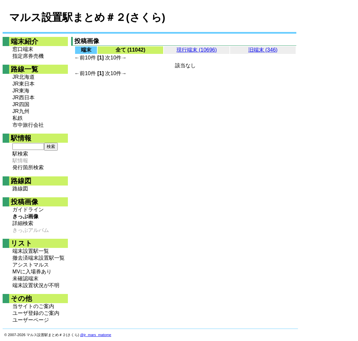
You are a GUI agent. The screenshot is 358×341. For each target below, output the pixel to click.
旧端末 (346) (263, 50)
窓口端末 (22, 49)
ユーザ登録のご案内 (35, 313)
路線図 (20, 188)
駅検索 (20, 153)
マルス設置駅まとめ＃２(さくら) (87, 17)
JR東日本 (23, 84)
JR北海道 (23, 77)
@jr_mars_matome (95, 335)
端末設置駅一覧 (30, 251)
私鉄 (17, 118)
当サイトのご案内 (33, 306)
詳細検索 (22, 223)
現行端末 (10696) (197, 50)
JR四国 (20, 104)
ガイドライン (28, 209)
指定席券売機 (28, 56)
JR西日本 (23, 97)
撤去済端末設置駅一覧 (38, 258)
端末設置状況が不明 (35, 285)
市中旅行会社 (28, 125)
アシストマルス (30, 265)
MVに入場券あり (32, 271)
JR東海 (20, 90)
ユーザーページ (30, 320)
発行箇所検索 (28, 167)
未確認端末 (25, 278)
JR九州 (20, 111)
